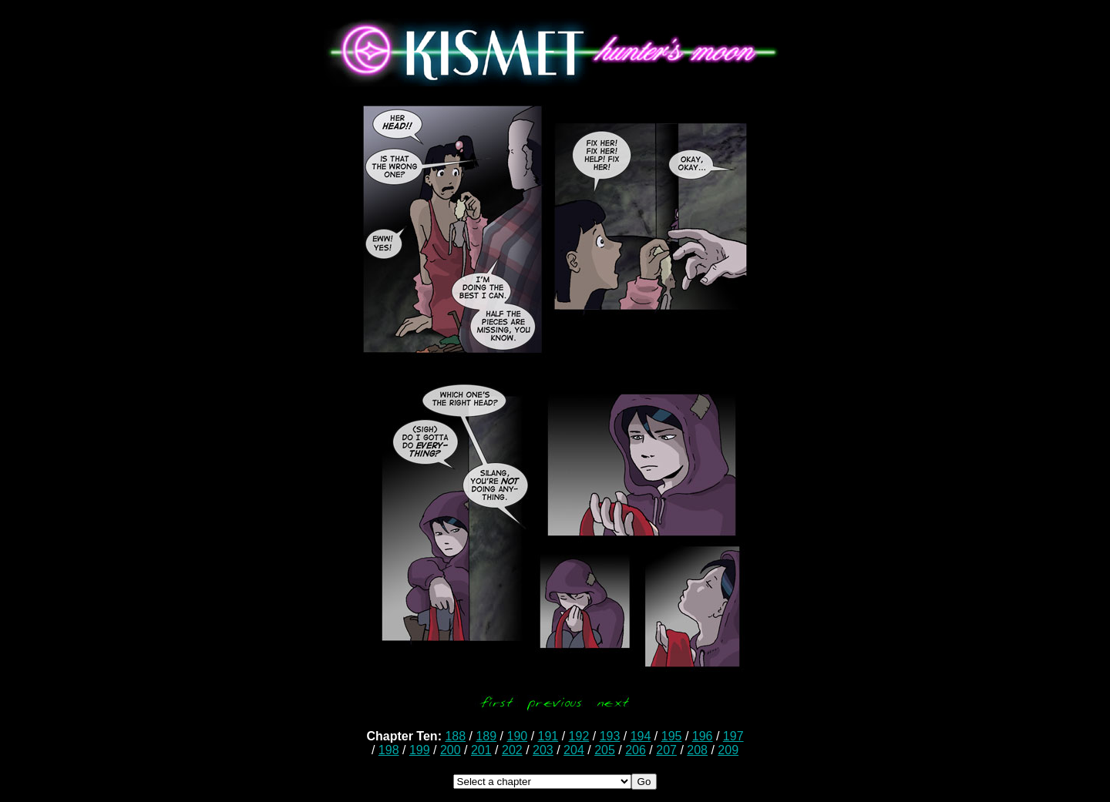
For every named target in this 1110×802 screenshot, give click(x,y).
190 (517, 736)
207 (666, 750)
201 (481, 750)
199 (419, 750)
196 (702, 736)
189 (486, 736)
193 (610, 736)
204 (573, 750)
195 (671, 736)
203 (543, 750)
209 (728, 750)
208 (697, 750)
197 (733, 736)
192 (579, 736)
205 (604, 750)
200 (450, 750)
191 (548, 736)
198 (388, 750)
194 (641, 736)
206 (635, 750)
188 (455, 736)
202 (512, 750)
